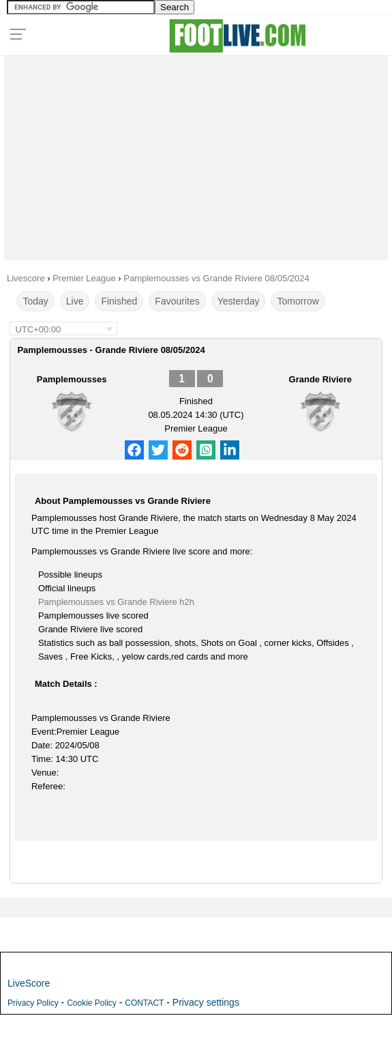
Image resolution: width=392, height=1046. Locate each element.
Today (35, 301)
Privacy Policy (33, 1003)
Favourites (177, 301)
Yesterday (238, 301)
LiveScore (28, 983)
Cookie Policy (92, 1003)
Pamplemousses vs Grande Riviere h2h (116, 602)
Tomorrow (297, 301)
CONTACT (144, 1003)
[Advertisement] (196, 154)
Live (75, 301)
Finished (119, 301)
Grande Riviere (320, 379)
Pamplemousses (72, 379)
